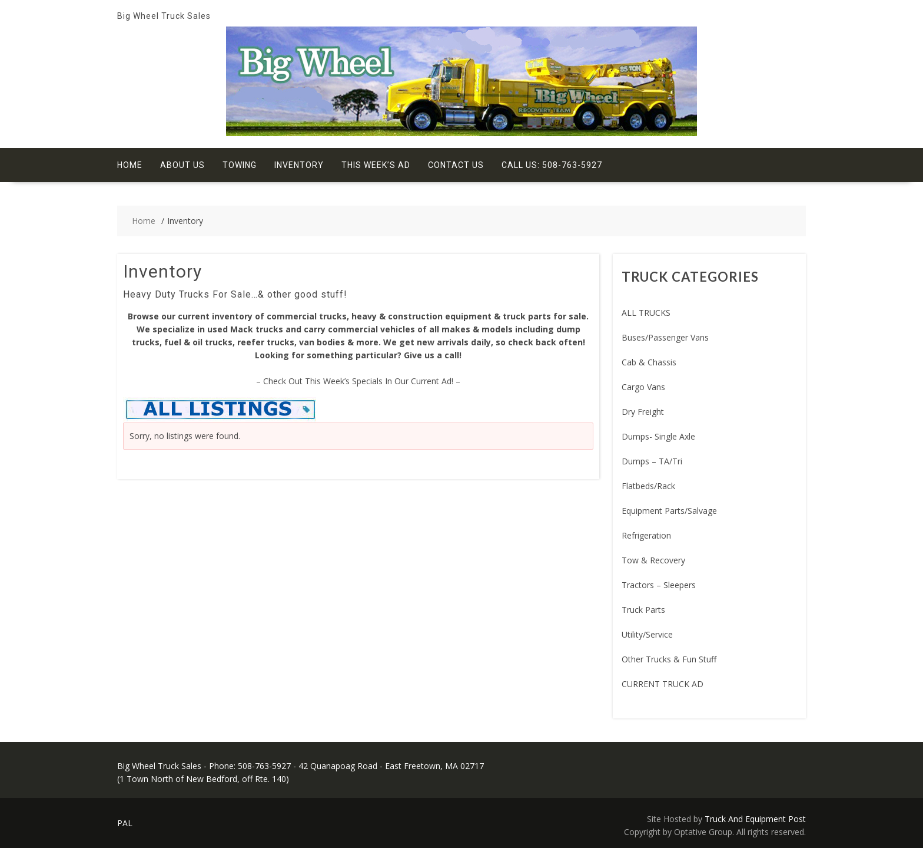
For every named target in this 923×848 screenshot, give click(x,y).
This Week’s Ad (375, 165)
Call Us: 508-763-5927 (552, 165)
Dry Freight (643, 411)
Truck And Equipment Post (755, 818)
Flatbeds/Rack (648, 485)
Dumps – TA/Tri (652, 461)
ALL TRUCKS (646, 312)
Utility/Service (647, 634)
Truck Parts (643, 609)
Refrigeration (646, 535)
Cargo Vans (643, 386)
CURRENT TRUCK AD (662, 683)
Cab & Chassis (649, 362)
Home (129, 165)
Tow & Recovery (653, 560)
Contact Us (456, 165)
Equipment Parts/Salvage (669, 510)
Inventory (299, 165)
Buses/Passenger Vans (665, 337)
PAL (124, 823)
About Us (182, 165)
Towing (240, 165)
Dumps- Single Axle (658, 436)
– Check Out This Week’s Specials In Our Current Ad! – (358, 381)
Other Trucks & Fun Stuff (669, 659)
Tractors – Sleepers (659, 584)
